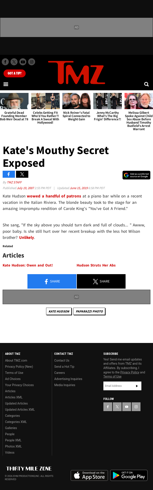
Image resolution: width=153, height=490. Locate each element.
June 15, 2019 (79, 188)
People (9, 434)
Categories (12, 415)
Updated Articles (16, 403)
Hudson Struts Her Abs (96, 265)
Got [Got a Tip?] (15, 73)
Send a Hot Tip (64, 366)
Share (52, 281)
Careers (59, 373)
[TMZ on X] (14, 61)
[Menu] (6, 84)
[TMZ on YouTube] (126, 406)
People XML (13, 440)
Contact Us (61, 360)
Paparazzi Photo (89, 311)
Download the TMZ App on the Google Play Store (129, 475)
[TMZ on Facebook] (5, 61)
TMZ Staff (14, 182)
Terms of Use (14, 373)
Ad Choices (13, 379)
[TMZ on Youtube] (22, 61)
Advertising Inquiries (68, 379)
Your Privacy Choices (19, 385)
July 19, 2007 (25, 188)
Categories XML (16, 422)
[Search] (147, 84)
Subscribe (137, 386)
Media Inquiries (64, 385)
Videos (9, 452)
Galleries (11, 428)
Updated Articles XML (20, 409)
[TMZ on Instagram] (31, 61)
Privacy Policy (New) (19, 366)
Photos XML (13, 446)
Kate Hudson (59, 311)
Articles (10, 391)
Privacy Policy (129, 372)
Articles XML (14, 397)
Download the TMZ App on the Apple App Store (89, 475)
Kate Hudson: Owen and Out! (28, 265)
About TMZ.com (16, 360)
